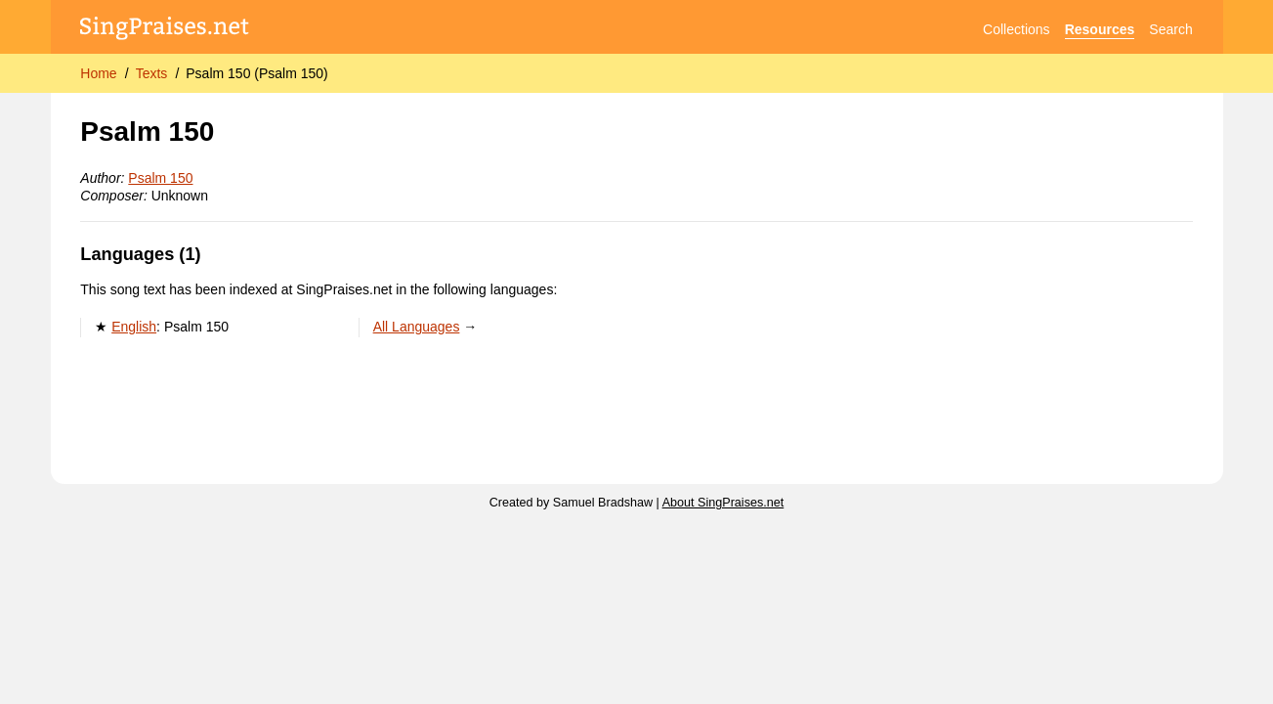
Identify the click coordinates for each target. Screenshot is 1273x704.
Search (1170, 29)
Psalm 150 (160, 178)
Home (98, 73)
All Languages (416, 326)
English (133, 326)
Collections (1016, 29)
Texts (152, 73)
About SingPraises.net (723, 502)
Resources (1100, 29)
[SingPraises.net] (164, 30)
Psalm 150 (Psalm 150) (257, 73)
